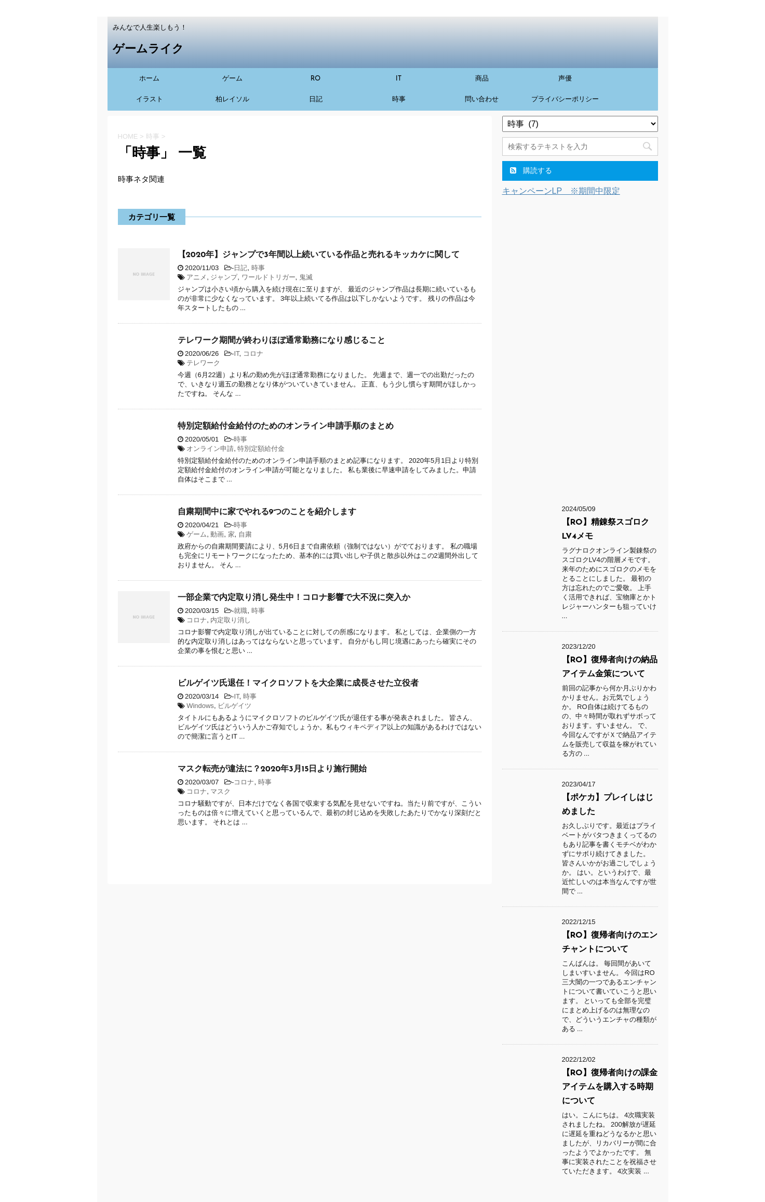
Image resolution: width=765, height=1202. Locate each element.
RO (316, 78)
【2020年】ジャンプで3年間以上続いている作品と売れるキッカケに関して (319, 255)
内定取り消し (230, 620)
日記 (316, 99)
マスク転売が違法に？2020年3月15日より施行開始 (272, 769)
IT (399, 78)
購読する (531, 170)
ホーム (149, 78)
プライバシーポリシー (565, 99)
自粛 (245, 534)
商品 (482, 78)
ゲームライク (148, 50)
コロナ (253, 353)
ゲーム (232, 78)
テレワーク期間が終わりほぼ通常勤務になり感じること (281, 341)
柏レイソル (232, 99)
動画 (217, 534)
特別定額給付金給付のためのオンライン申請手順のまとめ (286, 426)
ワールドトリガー (268, 277)
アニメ (196, 277)
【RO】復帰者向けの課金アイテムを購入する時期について (609, 1087)
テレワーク (203, 363)
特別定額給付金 (261, 448)
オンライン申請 (210, 448)
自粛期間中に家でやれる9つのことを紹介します (267, 512)
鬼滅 (306, 277)
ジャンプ (223, 277)
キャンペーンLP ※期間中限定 (561, 190)
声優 (565, 78)
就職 (240, 611)
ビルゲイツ (234, 706)
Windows (200, 706)
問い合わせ (482, 99)
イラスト (149, 99)
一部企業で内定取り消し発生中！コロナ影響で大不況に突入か (294, 598)
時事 (399, 99)
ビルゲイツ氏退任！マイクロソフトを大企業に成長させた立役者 (298, 683)
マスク (220, 791)
